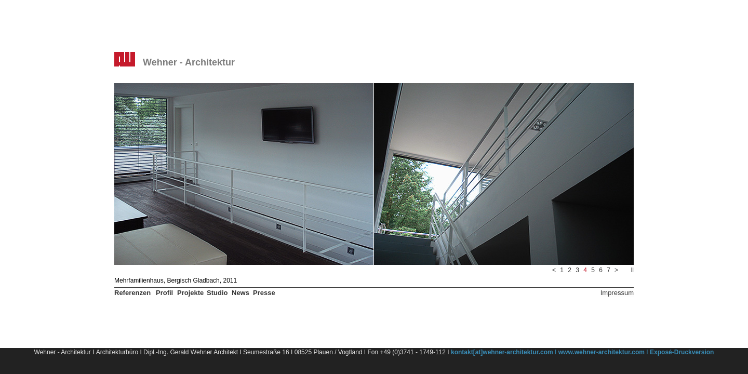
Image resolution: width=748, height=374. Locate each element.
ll (632, 270)
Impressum (617, 293)
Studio (217, 293)
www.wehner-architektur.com (601, 352)
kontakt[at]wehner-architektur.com (502, 352)
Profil (164, 293)
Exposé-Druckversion (682, 352)
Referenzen (132, 293)
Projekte (190, 293)
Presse (264, 293)
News (240, 293)
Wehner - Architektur (189, 62)
